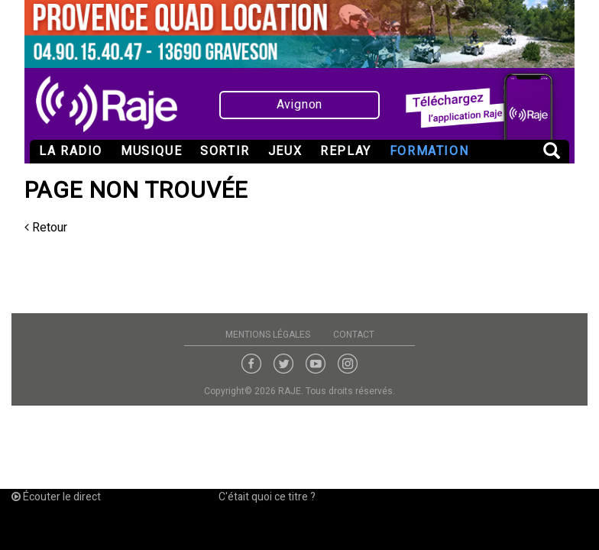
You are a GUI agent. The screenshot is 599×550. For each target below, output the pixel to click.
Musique (151, 151)
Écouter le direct (56, 497)
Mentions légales (267, 334)
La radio (70, 151)
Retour (45, 227)
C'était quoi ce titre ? (267, 497)
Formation (429, 151)
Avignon (300, 104)
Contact (353, 334)
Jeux (285, 151)
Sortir (225, 151)
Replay (345, 151)
